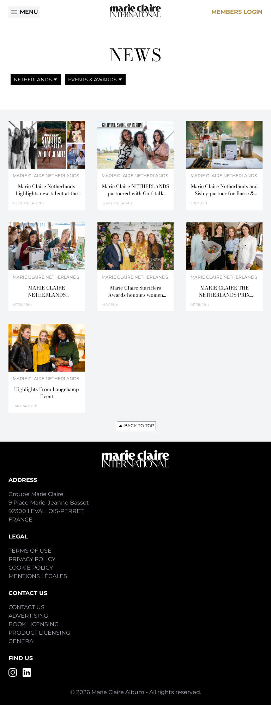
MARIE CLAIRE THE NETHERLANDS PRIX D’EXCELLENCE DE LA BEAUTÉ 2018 (225, 291)
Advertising (28, 615)
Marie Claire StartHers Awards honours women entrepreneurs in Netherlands (135, 291)
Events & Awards (95, 79)
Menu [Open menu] (24, 12)
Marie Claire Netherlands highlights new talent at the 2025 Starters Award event (47, 190)
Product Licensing (39, 632)
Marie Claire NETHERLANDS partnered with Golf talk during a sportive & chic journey (135, 190)
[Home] (135, 10)
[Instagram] (12, 672)
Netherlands (36, 79)
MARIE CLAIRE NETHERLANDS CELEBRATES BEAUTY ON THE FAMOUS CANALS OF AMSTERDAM (46, 291)
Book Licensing (33, 624)
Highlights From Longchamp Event (46, 393)
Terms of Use (30, 550)
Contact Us (26, 607)
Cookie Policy (30, 567)
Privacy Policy (31, 559)
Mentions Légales (37, 576)
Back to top (136, 425)
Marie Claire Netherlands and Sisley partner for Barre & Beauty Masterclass (224, 190)
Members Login (237, 11)
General (22, 641)
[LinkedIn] (27, 672)
